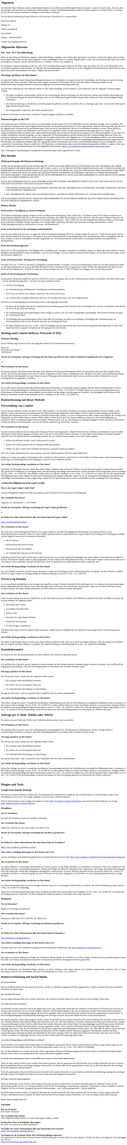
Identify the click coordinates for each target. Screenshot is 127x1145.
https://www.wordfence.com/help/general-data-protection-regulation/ (97, 857)
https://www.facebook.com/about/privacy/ (17, 1131)
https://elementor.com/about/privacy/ (15, 938)
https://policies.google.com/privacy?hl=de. (18, 803)
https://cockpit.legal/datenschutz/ (14, 522)
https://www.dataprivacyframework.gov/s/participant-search (86, 146)
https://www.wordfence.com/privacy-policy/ (18, 847)
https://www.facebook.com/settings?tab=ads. (19, 1142)
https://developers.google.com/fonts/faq (65, 801)
